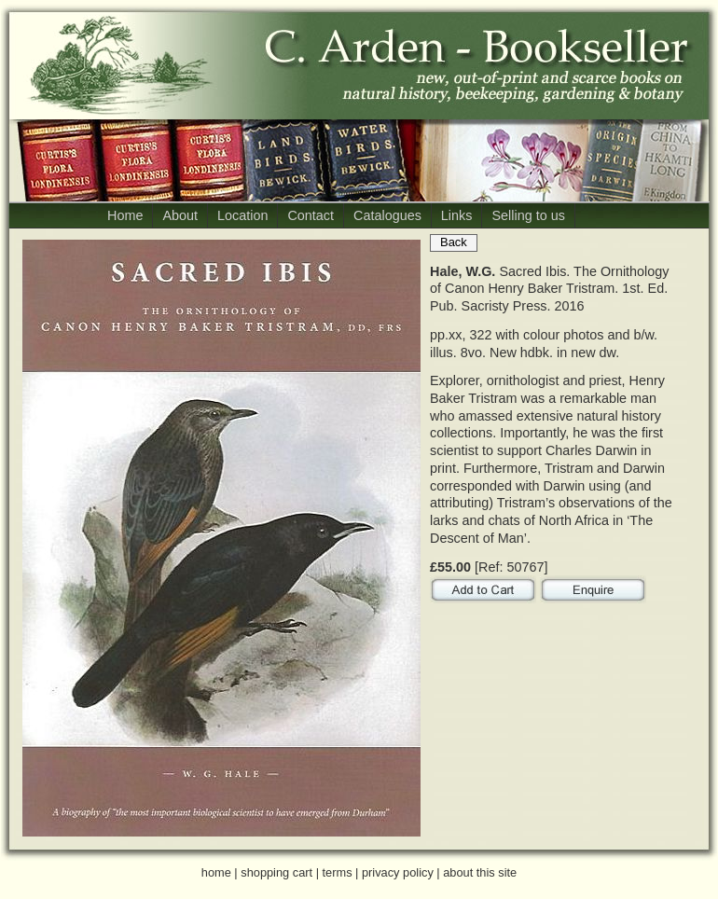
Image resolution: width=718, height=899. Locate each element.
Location (242, 215)
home (216, 872)
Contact (310, 215)
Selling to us (527, 215)
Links (457, 215)
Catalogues (387, 215)
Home (125, 215)
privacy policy (398, 872)
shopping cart (276, 872)
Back (453, 242)
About (180, 215)
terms (337, 872)
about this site (480, 872)
